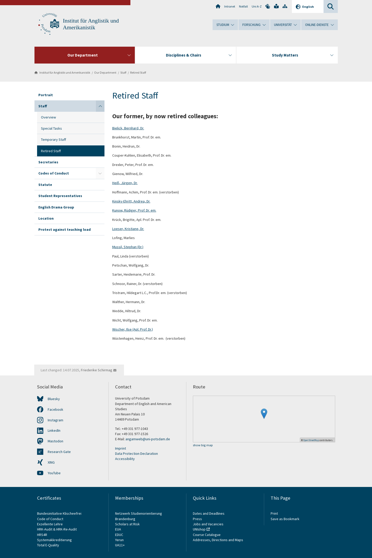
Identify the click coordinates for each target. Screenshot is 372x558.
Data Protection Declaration (136, 453)
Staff (123, 72)
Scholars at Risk (127, 524)
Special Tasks (51, 128)
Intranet (229, 6)
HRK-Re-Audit (66, 529)
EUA (118, 529)
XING (51, 462)
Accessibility (125, 458)
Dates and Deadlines (208, 513)
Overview (48, 117)
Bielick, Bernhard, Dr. (128, 128)
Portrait (45, 95)
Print (274, 513)
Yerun (119, 540)
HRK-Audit (44, 529)
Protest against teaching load (64, 229)
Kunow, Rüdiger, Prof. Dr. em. (134, 210)
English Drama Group (56, 207)
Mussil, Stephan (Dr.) (127, 247)
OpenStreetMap (311, 440)
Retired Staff (138, 72)
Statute (45, 184)
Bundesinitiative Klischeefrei (59, 513)
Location (46, 218)
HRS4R (42, 534)
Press (197, 519)
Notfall (243, 6)
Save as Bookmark (285, 519)
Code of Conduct (50, 519)
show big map (203, 445)
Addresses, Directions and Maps (218, 540)
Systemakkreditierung (54, 540)
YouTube (54, 473)
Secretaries (48, 162)
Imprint (120, 448)
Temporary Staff (53, 139)
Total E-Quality (48, 545)
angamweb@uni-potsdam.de (147, 439)
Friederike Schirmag (96, 370)
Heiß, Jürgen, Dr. (125, 182)
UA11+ (120, 545)
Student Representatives (60, 195)
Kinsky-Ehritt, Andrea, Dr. (131, 201)
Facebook (55, 409)
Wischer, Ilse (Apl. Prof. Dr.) (132, 329)
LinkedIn (54, 430)
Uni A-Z (257, 6)
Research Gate (59, 451)
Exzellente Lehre (50, 524)
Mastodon (55, 441)
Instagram (55, 420)
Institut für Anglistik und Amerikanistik (64, 72)
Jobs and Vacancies (208, 524)
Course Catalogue (207, 534)
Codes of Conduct (53, 173)
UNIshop (199, 529)
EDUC (119, 534)
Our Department (105, 72)
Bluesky (54, 398)
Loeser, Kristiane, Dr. (128, 228)
